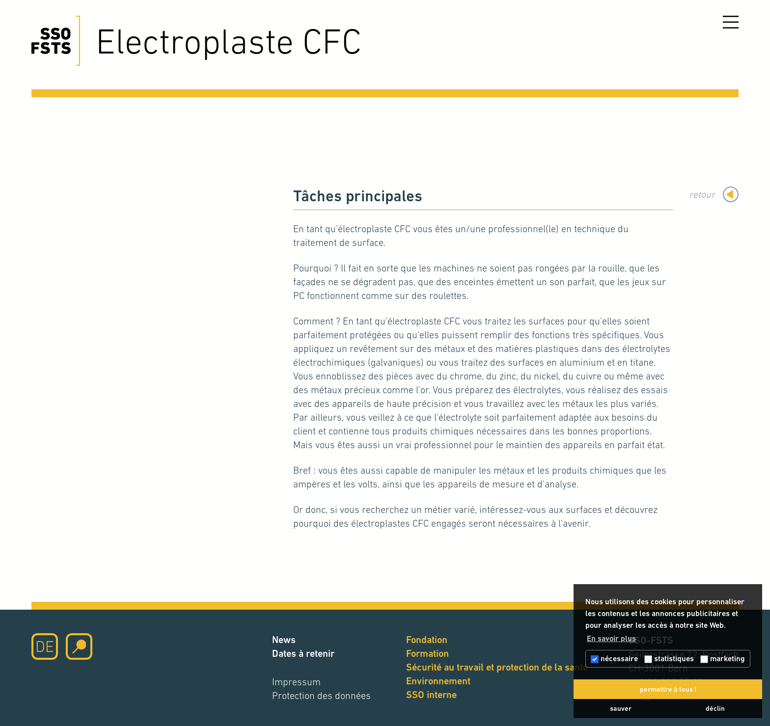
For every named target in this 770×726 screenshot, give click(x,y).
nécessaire (614, 658)
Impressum (296, 681)
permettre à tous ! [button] (668, 689)
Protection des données (321, 695)
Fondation (426, 639)
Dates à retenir (303, 653)
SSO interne (431, 694)
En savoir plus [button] (611, 638)
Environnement (438, 681)
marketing (722, 658)
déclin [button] (715, 708)
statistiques (669, 658)
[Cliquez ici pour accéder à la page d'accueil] (55, 41)
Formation (427, 653)
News (284, 639)
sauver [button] (621, 708)
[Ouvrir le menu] (731, 22)
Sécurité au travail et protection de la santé (497, 667)
